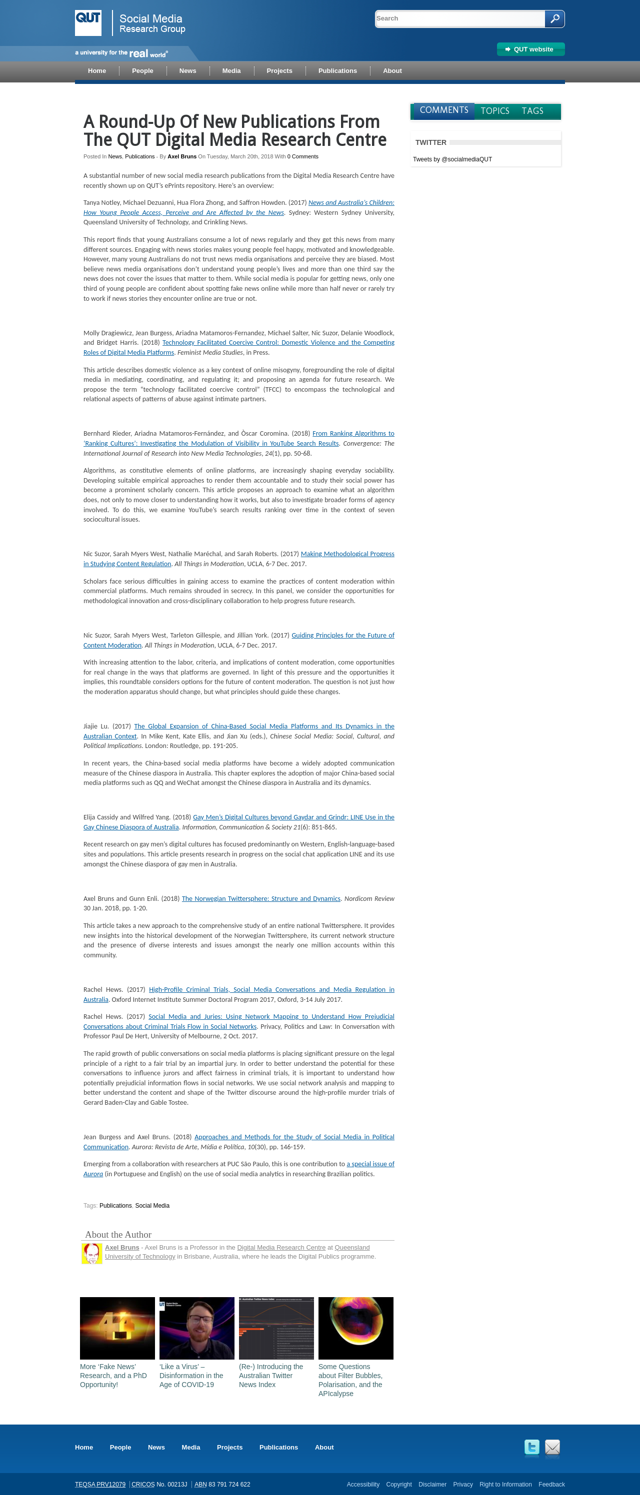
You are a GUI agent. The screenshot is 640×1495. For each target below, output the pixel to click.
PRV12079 (111, 1484)
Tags (533, 110)
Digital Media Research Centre (281, 1247)
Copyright (399, 1484)
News (115, 156)
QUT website (534, 49)
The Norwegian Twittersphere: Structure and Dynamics (261, 898)
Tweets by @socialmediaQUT (452, 159)
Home (84, 1447)
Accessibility (363, 1484)
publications (116, 1205)
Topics (495, 110)
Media (191, 1447)
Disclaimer (432, 1484)
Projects (229, 1447)
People (121, 1447)
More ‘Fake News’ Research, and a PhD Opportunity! (113, 1376)
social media (152, 1205)
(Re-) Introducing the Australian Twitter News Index (271, 1376)
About (324, 1447)
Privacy (463, 1484)
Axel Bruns (182, 156)
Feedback (551, 1484)
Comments (444, 109)
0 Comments (303, 156)
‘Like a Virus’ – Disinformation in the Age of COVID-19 (192, 1376)
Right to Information (506, 1484)
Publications (139, 156)
